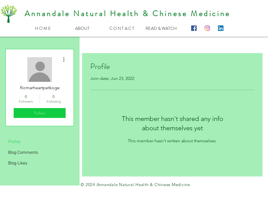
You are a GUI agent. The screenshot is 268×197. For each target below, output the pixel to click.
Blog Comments (23, 152)
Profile (14, 142)
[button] (82, 28)
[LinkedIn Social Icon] (220, 28)
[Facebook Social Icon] (194, 28)
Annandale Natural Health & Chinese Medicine (128, 13)
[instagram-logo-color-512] (207, 28)
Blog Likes (17, 163)
